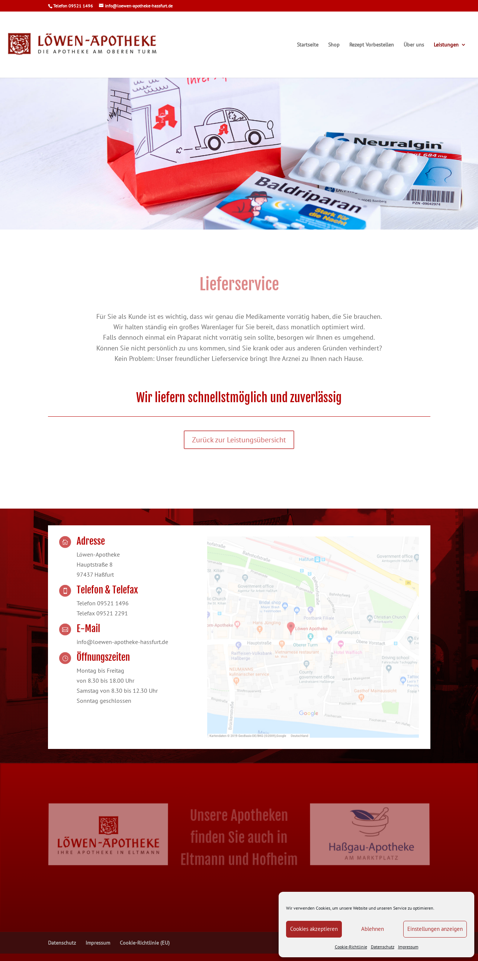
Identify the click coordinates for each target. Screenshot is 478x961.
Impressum (408, 946)
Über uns (414, 45)
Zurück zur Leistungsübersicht (239, 440)
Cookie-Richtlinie (351, 946)
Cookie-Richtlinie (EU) (145, 942)
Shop (334, 45)
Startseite (307, 45)
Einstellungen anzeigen (435, 928)
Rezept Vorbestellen (371, 45)
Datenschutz (382, 946)
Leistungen (446, 45)
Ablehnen (372, 928)
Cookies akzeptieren (314, 928)
